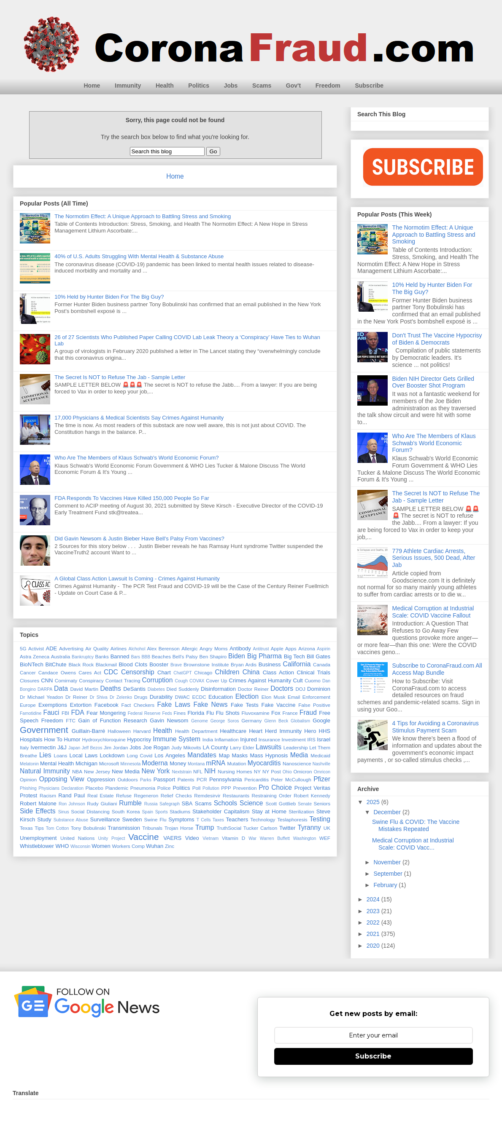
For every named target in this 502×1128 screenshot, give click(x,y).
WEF (324, 838)
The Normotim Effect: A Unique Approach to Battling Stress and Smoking (142, 216)
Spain (147, 812)
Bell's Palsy (185, 656)
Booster (158, 664)
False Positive (314, 705)
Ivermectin (43, 747)
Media (299, 755)
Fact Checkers (137, 705)
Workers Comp (128, 846)
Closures (29, 680)
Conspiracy (91, 680)
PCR (202, 779)
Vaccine (143, 837)
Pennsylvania (225, 779)
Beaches (161, 656)
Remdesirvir (207, 795)
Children (227, 672)
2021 (374, 933)
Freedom (328, 85)
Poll (196, 788)
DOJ (300, 689)
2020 (374, 945)
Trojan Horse (179, 828)
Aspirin (323, 649)
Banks (101, 656)
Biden (236, 656)
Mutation (236, 763)
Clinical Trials (313, 672)
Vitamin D (233, 838)
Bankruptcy (83, 657)
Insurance (269, 739)
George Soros (225, 721)
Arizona (306, 648)
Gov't (293, 85)
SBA (187, 803)
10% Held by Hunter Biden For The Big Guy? (109, 297)
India (207, 739)
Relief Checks (176, 795)
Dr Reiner (76, 697)
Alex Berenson (163, 648)
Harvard (142, 731)
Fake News (210, 704)
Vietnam (210, 838)
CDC (111, 672)
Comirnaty (66, 680)
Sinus (63, 812)
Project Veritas (312, 788)
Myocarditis (264, 763)
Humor (72, 739)
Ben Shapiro (213, 656)
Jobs (231, 85)
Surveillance (105, 819)
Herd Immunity (283, 731)
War (252, 838)
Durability (161, 697)
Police (164, 788)
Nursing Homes (235, 771)
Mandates (201, 755)
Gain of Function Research (112, 720)
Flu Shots (228, 713)
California (296, 664)
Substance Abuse (71, 820)
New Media (126, 771)
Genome (199, 721)
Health (165, 85)
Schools (225, 803)
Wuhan (154, 846)
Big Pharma (264, 656)
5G (23, 648)
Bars (135, 657)
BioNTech (31, 664)
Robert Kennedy (312, 795)
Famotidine (30, 713)
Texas (26, 828)
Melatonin (29, 764)
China (251, 672)
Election (247, 696)
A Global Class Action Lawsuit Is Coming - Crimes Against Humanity (137, 578)
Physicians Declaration (61, 788)
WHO (62, 846)
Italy (24, 747)
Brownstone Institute (206, 664)
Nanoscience (297, 763)
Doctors (281, 688)
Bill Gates (318, 656)
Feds (167, 713)
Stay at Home (269, 811)
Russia (151, 804)
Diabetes (156, 689)
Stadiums (180, 811)
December (387, 812)
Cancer (28, 672)
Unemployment (38, 838)
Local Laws (83, 755)
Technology (262, 819)
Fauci (51, 712)
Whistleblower (37, 846)
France (289, 713)
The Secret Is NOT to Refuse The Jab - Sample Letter (119, 377)
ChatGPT (182, 673)
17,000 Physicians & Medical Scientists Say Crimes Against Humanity (139, 417)
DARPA (45, 689)
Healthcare (233, 731)
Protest (28, 795)
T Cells (204, 820)
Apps (291, 648)
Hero (310, 731)
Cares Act (89, 672)
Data (61, 688)
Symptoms (181, 819)
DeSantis (134, 689)
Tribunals (152, 828)
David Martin (84, 689)
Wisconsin (80, 846)
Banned (120, 656)
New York (155, 771)
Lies (45, 755)
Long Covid (140, 755)
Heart (255, 731)
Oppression (101, 779)
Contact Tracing (122, 680)
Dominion (318, 689)
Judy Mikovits (186, 747)
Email (294, 697)
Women (101, 846)
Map (224, 755)
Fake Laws (173, 704)
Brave (176, 665)
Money (178, 763)
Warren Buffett (275, 838)
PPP (226, 788)
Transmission (124, 828)
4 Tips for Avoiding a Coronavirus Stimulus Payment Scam (435, 727)
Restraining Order (271, 795)
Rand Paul (71, 795)
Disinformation (218, 689)
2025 (374, 802)
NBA (77, 771)
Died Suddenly (183, 689)
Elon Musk (274, 697)
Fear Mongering (106, 713)
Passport (164, 779)
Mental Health (57, 763)
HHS (324, 731)
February (386, 885)
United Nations (77, 838)
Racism (48, 795)
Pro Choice (275, 787)
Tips (39, 828)
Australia (60, 656)
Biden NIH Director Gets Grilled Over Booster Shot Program (433, 382)
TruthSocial (228, 828)
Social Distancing (90, 811)
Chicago (203, 672)
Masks (240, 755)
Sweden (132, 819)
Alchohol (137, 649)
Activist (36, 648)
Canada (321, 664)
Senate (305, 804)
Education (220, 697)
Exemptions (52, 705)
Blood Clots (133, 664)
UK (327, 828)
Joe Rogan (156, 747)
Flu (210, 713)
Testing (319, 819)
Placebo (94, 788)
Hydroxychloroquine (103, 739)
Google (321, 720)
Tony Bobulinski (88, 828)
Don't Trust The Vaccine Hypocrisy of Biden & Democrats (437, 339)
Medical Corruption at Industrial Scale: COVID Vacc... (413, 844)
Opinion (28, 779)
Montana (196, 764)
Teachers (237, 819)
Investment (294, 739)
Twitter (287, 828)
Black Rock (81, 664)
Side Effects (38, 811)
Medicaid (320, 755)
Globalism (300, 721)
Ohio (287, 772)
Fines (180, 713)
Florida (195, 713)
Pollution (210, 788)
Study (44, 819)
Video (192, 838)
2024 (374, 899)
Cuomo (313, 680)
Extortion (81, 705)
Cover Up (216, 680)
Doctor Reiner (253, 689)
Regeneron (146, 795)
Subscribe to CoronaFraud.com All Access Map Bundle (437, 669)
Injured (248, 739)
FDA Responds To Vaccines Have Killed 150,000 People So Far (131, 498)
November (387, 862)
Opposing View (61, 779)
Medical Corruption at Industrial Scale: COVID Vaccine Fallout (433, 612)
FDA (77, 712)
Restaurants (236, 795)
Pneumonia (142, 788)
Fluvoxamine (255, 713)
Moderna (155, 763)
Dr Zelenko (121, 697)
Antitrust (261, 649)
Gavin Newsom (169, 720)
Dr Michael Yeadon (41, 697)
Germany (251, 720)
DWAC (182, 697)
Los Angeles (169, 755)
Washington (304, 838)
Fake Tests (245, 705)
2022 (374, 922)
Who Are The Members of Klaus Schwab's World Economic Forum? (136, 457)
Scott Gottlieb (280, 803)
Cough (181, 681)
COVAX (197, 681)
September (388, 873)
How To (53, 739)
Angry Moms (214, 648)
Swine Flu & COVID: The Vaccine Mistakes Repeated (415, 825)
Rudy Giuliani (102, 803)
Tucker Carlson (260, 828)
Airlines (119, 648)
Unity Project (111, 838)
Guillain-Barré (88, 731)
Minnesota (130, 764)
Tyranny (309, 827)
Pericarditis (256, 779)
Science (251, 803)
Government (44, 730)
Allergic (189, 648)
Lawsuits (268, 747)
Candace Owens (57, 672)
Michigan (86, 763)
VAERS (172, 838)
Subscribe (369, 85)
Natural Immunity (45, 771)
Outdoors (127, 779)
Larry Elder (242, 747)
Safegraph (169, 804)
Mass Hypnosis (269, 755)
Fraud (308, 712)
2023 (374, 911)
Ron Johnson (72, 804)
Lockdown (112, 755)
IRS (311, 739)
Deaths (110, 688)
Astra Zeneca (34, 656)
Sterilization (301, 811)
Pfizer (321, 779)
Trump (204, 827)
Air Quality (96, 648)
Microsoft (109, 763)
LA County (215, 747)
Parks (145, 780)
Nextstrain (182, 772)
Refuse (124, 795)
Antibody (240, 648)
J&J (62, 747)
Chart (164, 672)
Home (92, 85)
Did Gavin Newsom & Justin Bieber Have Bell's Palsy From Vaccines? (139, 538)
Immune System (176, 739)
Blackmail (106, 664)
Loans (60, 755)
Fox (276, 713)
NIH (210, 771)
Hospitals (31, 739)
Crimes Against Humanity (260, 680)
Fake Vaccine (278, 705)
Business (270, 664)
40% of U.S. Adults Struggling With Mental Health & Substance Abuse (139, 256)
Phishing (28, 788)
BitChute (56, 664)
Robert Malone (38, 803)
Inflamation (226, 739)
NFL (197, 771)
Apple (277, 648)
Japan (74, 748)
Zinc (169, 846)
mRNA (215, 763)
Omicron (302, 771)
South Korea (126, 811)
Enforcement (316, 697)
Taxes (218, 820)
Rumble (130, 803)
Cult (298, 680)
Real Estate (100, 795)
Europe (28, 705)
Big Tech (294, 656)
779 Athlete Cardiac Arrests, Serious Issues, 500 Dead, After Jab (433, 558)
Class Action (278, 672)
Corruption (157, 680)
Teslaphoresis (292, 819)
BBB (145, 657)
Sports (161, 812)
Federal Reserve (144, 713)
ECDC (199, 697)
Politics (198, 85)
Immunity (128, 85)
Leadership (295, 747)
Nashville (321, 764)
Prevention (245, 788)
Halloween (119, 731)
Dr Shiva (99, 697)
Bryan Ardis (243, 664)
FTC (71, 720)
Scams (261, 85)
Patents (186, 779)
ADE (51, 648)
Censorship (137, 672)
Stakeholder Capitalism (220, 811)
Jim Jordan (116, 747)
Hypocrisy (139, 739)
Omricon (322, 772)
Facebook (106, 705)
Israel (323, 739)
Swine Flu (155, 819)
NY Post (271, 771)
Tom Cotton (57, 828)
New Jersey (97, 771)
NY (257, 771)
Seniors (321, 803)
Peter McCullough (291, 779)
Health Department (196, 731)
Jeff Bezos (92, 748)
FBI (65, 713)
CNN (47, 680)
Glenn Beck (276, 721)
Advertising (71, 648)
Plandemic (116, 788)
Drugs (140, 697)
